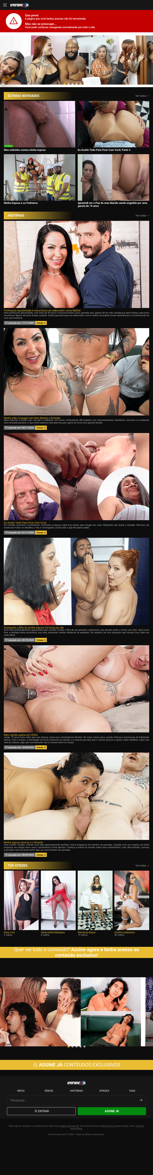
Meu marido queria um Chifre (21, 764)
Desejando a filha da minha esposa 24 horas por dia (34, 656)
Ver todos (142, 124)
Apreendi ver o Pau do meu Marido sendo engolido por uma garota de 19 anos (112, 234)
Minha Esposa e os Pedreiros (21, 232)
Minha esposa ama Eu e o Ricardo (23, 871)
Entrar (41, 1144)
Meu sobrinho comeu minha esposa (25, 178)
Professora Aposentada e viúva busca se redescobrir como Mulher (42, 339)
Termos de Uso (108, 1159)
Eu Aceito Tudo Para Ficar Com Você (25, 551)
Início (21, 1123)
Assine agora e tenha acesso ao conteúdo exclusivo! (97, 981)
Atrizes (104, 1123)
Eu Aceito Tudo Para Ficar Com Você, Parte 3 (104, 178)
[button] (65, 113)
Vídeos (48, 1123)
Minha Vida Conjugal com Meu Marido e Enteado (32, 446)
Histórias (76, 1123)
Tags (132, 1123)
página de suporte (70, 1159)
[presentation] (7, 74)
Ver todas (142, 244)
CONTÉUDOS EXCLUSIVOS (76, 1097)
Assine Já (112, 1144)
